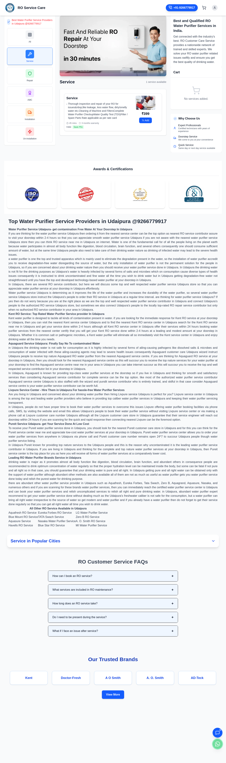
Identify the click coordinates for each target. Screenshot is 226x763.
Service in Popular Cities (113, 541)
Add (145, 120)
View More (113, 694)
